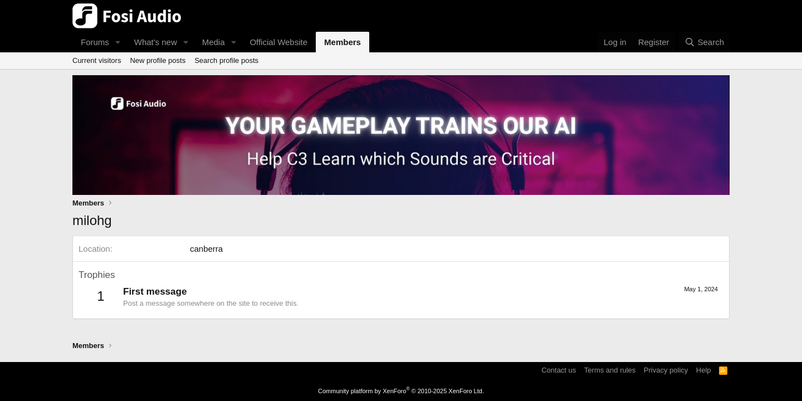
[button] (118, 42)
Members (342, 42)
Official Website (278, 42)
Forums (95, 42)
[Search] (704, 42)
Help (703, 370)
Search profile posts (226, 60)
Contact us (558, 370)
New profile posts (157, 60)
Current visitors (96, 60)
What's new (155, 42)
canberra (206, 248)
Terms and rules (609, 370)
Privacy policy (666, 370)
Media (213, 42)
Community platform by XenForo (401, 391)
